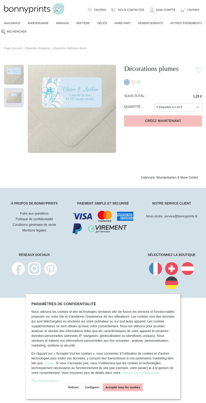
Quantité (132, 106)
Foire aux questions (34, 213)
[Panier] (190, 10)
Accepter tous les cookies (122, 387)
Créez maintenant (163, 121)
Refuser (73, 387)
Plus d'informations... (46, 381)
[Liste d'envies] (97, 10)
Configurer (92, 387)
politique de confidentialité (139, 372)
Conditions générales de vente (34, 224)
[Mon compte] (162, 10)
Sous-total (134, 96)
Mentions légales (34, 230)
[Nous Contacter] (128, 10)
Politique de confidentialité (34, 219)
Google (48, 363)
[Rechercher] (14, 32)
